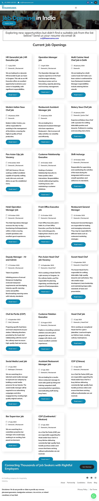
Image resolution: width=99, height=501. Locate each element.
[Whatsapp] (93, 496)
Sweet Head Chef (79, 256)
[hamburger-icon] (76, 7)
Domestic (11, 68)
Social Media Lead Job (16, 361)
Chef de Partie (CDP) (16, 314)
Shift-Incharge (78, 154)
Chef (9, 322)
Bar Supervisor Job (15, 416)
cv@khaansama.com (49, 38)
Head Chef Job (78, 314)
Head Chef (51, 268)
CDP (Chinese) (78, 361)
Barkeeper (11, 369)
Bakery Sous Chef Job (81, 107)
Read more (13, 95)
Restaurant (19, 68)
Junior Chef (84, 115)
